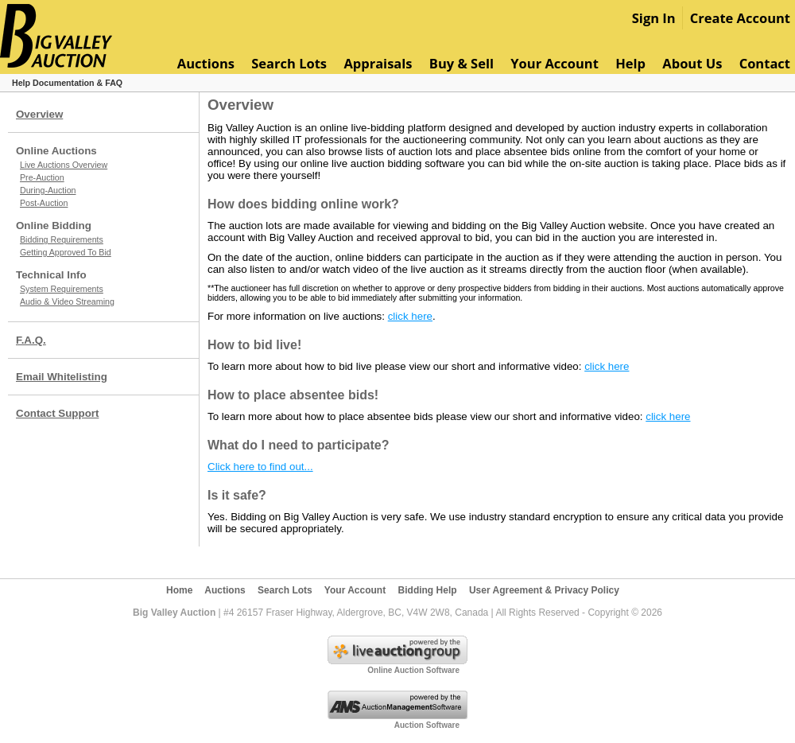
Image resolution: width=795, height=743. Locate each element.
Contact (764, 63)
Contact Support (57, 413)
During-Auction (48, 190)
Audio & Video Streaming (67, 301)
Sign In (654, 18)
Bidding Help (427, 590)
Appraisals (377, 63)
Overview (39, 114)
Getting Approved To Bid (65, 252)
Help (630, 63)
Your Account (554, 63)
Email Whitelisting (61, 377)
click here (410, 316)
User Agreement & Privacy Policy (544, 590)
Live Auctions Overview (63, 164)
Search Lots (289, 63)
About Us (692, 63)
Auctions (206, 63)
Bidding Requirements (61, 239)
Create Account (740, 18)
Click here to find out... (260, 467)
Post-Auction (44, 203)
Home (179, 590)
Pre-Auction (42, 177)
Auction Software (427, 725)
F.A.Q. (31, 340)
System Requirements (61, 289)
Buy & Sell (461, 63)
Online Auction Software (413, 670)
